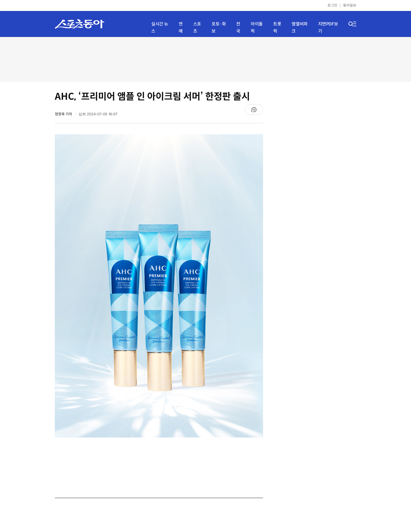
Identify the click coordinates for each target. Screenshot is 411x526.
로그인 (332, 5)
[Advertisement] (205, 58)
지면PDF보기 (328, 27)
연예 (181, 27)
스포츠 (197, 27)
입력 (98, 114)
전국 (238, 27)
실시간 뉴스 (159, 27)
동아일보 (349, 5)
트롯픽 (277, 27)
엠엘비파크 (299, 27)
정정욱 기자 (64, 114)
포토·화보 (219, 27)
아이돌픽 (257, 27)
